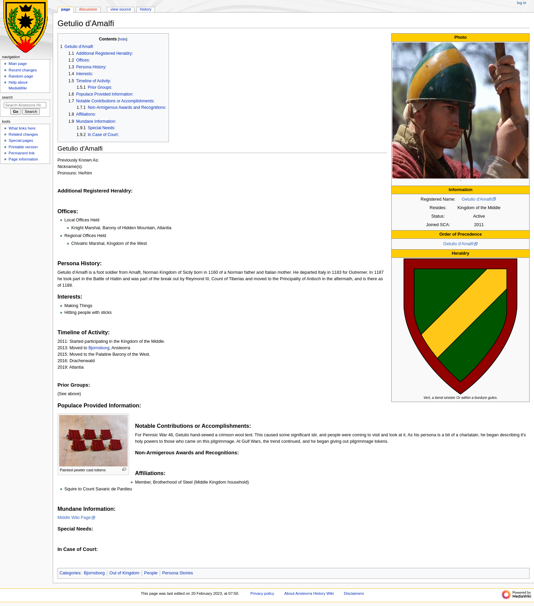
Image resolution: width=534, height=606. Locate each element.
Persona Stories (177, 573)
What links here (22, 128)
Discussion (88, 9)
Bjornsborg (99, 348)
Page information (23, 159)
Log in (521, 3)
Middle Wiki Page (74, 517)
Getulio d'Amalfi (477, 199)
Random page (21, 76)
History (146, 9)
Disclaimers (354, 593)
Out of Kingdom (124, 573)
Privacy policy (262, 593)
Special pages (21, 140)
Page (65, 9)
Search (7, 97)
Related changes (23, 134)
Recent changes (23, 70)
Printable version (23, 147)
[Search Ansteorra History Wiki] (25, 105)
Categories (70, 573)
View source (120, 9)
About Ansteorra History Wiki (309, 593)
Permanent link (21, 153)
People (151, 573)
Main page (18, 64)
